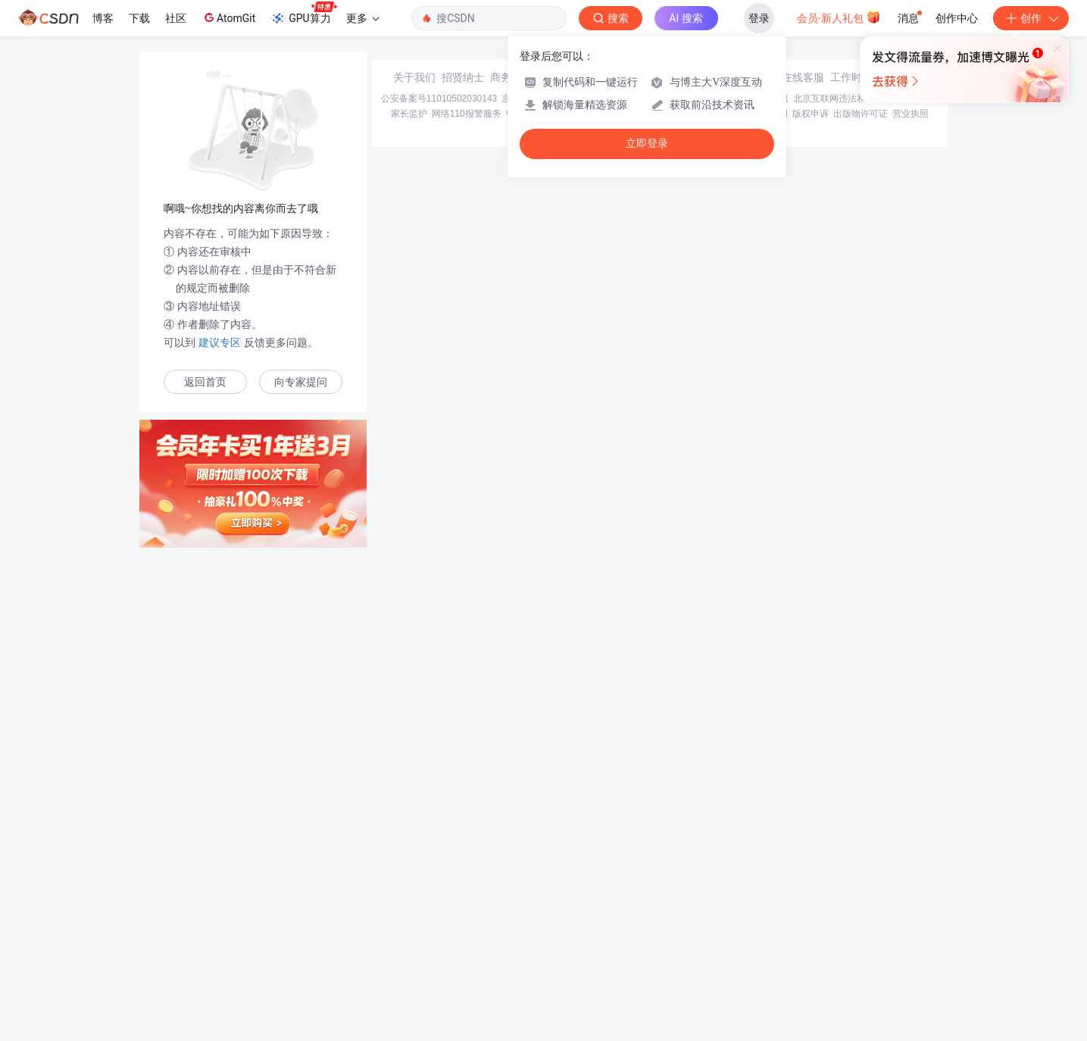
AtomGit (228, 17)
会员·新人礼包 (839, 16)
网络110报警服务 (466, 932)
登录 (759, 18)
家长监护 (409, 932)
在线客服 (803, 895)
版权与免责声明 (756, 932)
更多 (363, 18)
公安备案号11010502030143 (439, 916)
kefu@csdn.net (725, 895)
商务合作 (511, 895)
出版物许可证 (860, 932)
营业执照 (910, 932)
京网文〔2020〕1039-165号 (645, 916)
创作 (1031, 18)
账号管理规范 (692, 932)
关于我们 (414, 895)
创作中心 (957, 18)
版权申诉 (810, 932)
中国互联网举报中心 (547, 932)
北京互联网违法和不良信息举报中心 (866, 916)
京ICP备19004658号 (542, 916)
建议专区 (219, 342)
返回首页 (205, 382)
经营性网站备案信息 (748, 916)
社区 (175, 18)
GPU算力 (303, 14)
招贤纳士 (463, 895)
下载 (139, 18)
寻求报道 (560, 895)
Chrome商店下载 (626, 932)
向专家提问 (300, 382)
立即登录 (647, 143)
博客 (103, 18)
